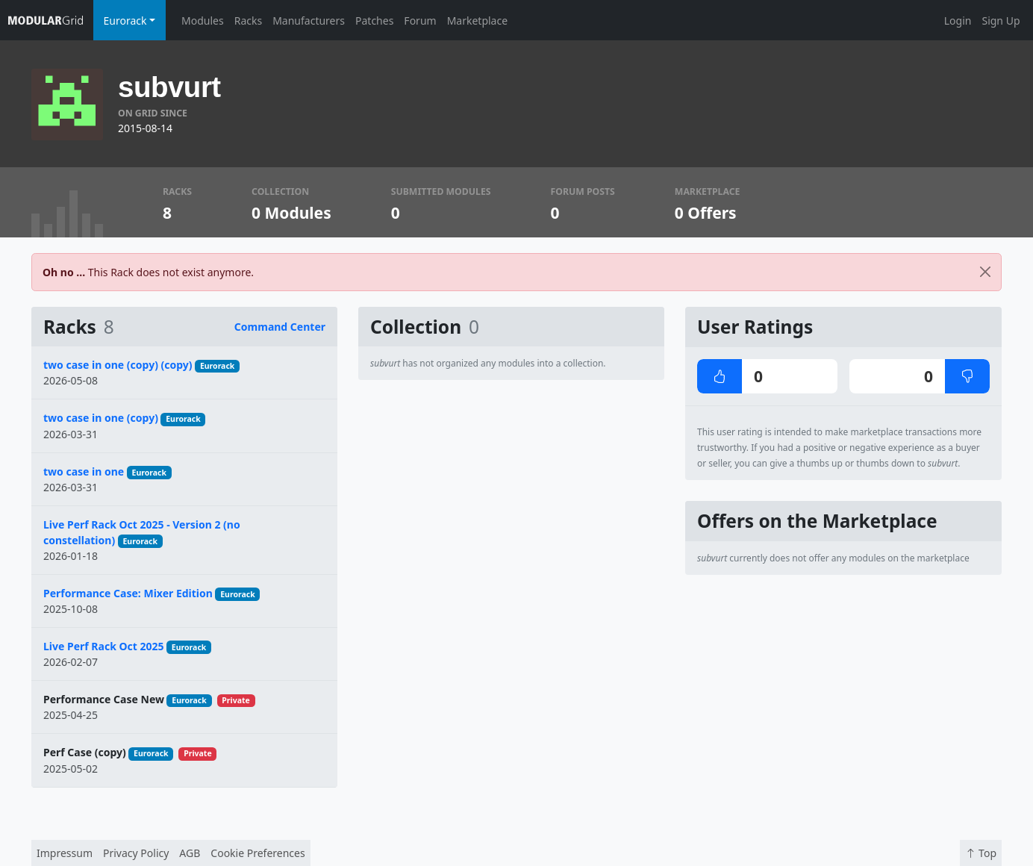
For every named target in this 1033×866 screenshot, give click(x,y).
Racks (248, 20)
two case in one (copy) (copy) (118, 365)
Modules (202, 20)
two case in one (83, 471)
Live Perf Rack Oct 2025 (103, 646)
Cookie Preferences (257, 853)
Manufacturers (308, 20)
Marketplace (477, 20)
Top (980, 853)
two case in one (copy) (100, 418)
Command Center (279, 327)
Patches (374, 20)
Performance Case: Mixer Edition (128, 593)
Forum (420, 20)
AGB (189, 853)
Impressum (65, 853)
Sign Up (1000, 20)
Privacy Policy (136, 853)
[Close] (985, 272)
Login (958, 20)
